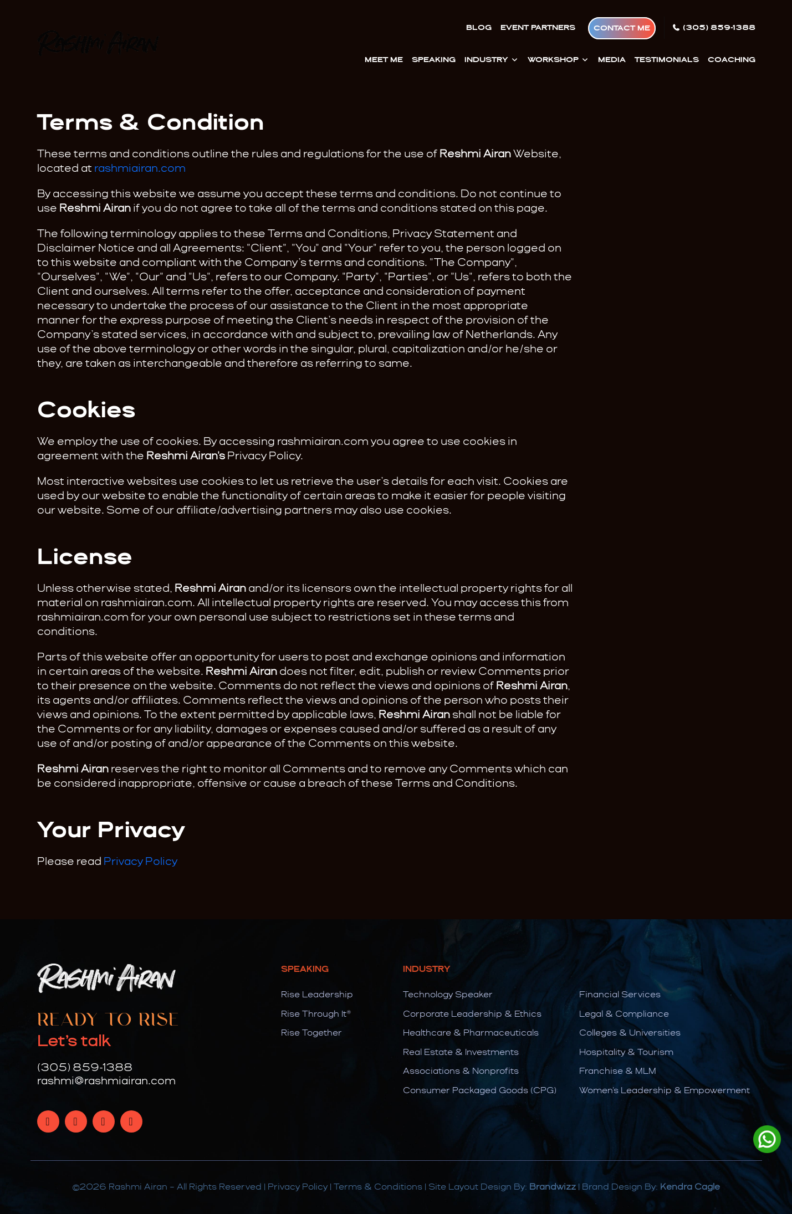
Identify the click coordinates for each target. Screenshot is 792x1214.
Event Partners (537, 27)
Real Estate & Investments (461, 1053)
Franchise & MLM (617, 1071)
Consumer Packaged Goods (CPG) (479, 1091)
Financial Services (620, 995)
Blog (479, 27)
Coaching (731, 60)
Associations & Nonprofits (461, 1071)
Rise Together (311, 1033)
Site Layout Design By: (502, 1187)
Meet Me (384, 60)
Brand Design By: (651, 1187)
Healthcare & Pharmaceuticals (471, 1033)
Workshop (558, 60)
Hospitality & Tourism (626, 1053)
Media (612, 60)
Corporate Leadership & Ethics (472, 1014)
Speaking (434, 60)
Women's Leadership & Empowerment (664, 1091)
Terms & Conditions (378, 1187)
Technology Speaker (448, 995)
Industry (491, 60)
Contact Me (622, 28)
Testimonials (667, 60)
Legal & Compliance (624, 1014)
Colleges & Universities (630, 1033)
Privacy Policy (140, 862)
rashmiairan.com (140, 169)
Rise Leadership (317, 995)
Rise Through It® (316, 1014)
